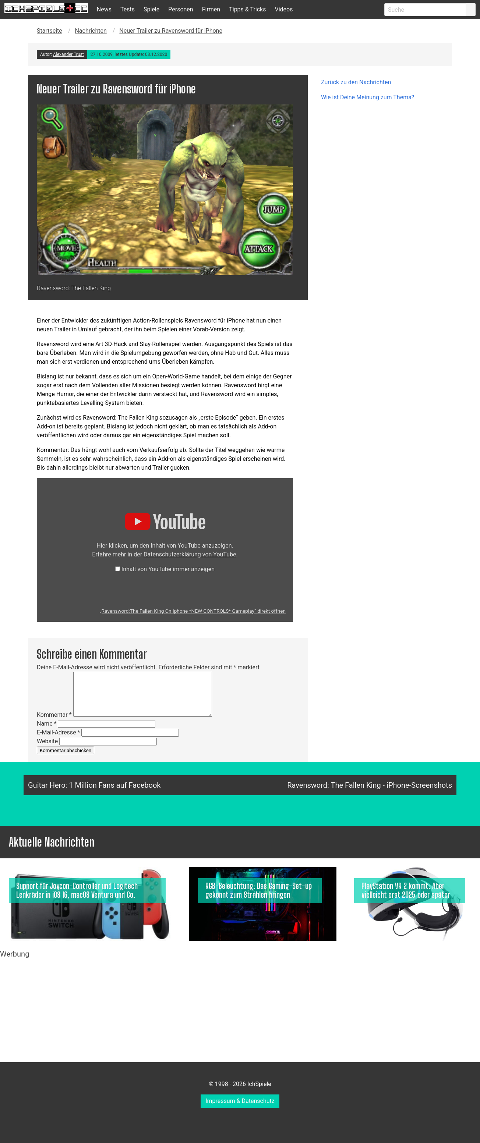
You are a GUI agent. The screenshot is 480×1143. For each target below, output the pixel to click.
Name (47, 723)
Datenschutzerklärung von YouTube (190, 554)
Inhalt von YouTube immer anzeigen (168, 569)
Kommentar (54, 714)
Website (47, 741)
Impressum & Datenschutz (240, 1100)
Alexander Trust (68, 54)
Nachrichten (90, 30)
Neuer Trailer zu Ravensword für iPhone (170, 30)
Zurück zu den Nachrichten (356, 82)
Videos (284, 9)
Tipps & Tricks (247, 9)
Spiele (151, 9)
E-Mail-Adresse (58, 732)
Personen (180, 9)
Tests (127, 9)
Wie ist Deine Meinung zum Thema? (367, 97)
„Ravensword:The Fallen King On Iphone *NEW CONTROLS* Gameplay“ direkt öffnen (193, 611)
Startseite (49, 30)
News (104, 9)
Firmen (211, 9)
